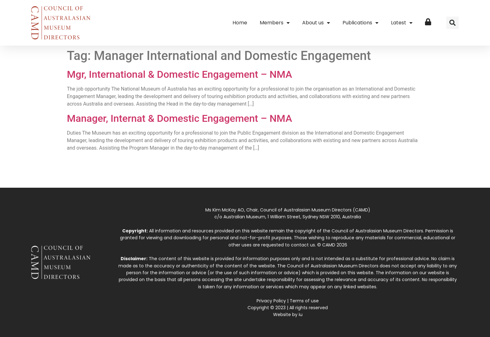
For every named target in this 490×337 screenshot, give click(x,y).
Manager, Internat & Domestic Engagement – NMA (179, 118)
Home (239, 22)
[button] (452, 23)
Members (275, 22)
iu (300, 314)
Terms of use (304, 301)
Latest (401, 22)
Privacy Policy (271, 301)
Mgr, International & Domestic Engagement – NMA (179, 74)
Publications (360, 22)
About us (316, 22)
